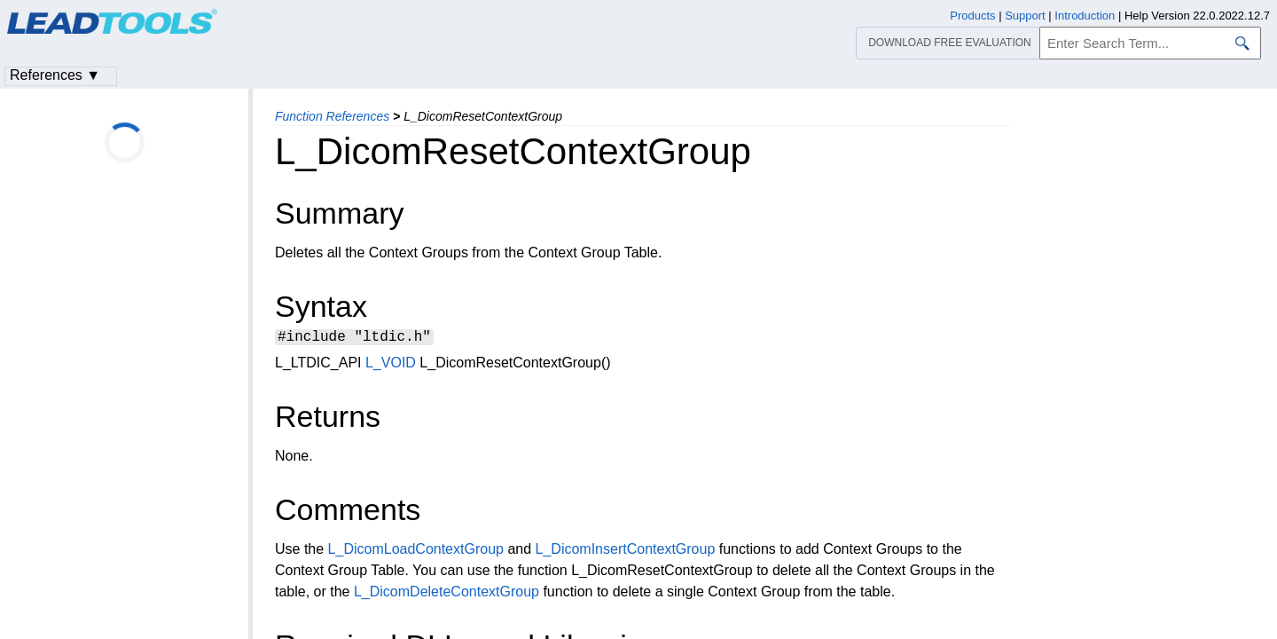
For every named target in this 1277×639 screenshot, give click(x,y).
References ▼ (55, 75)
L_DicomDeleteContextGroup (446, 594)
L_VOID (390, 365)
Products (972, 15)
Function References (332, 116)
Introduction (1084, 15)
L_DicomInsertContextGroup (626, 551)
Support (1025, 15)
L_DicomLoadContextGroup (416, 551)
